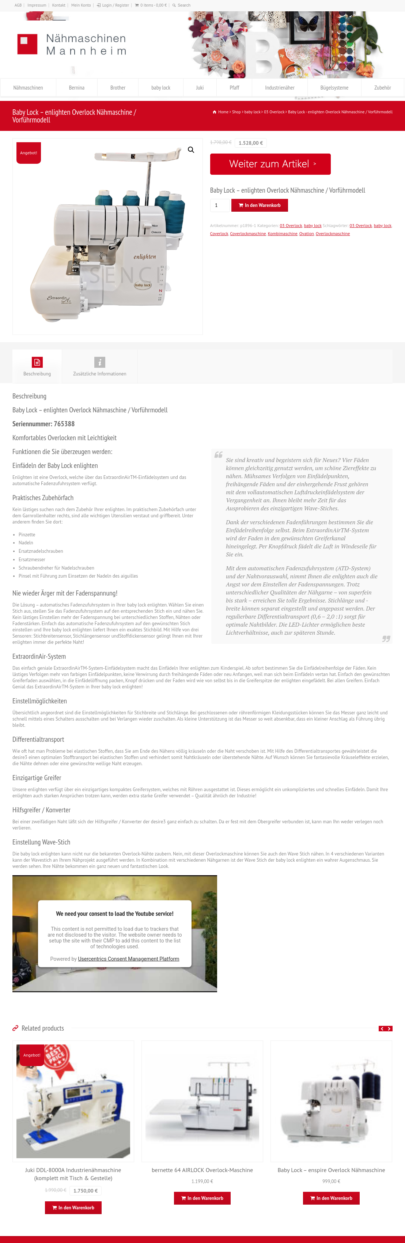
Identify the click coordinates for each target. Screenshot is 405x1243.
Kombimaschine (283, 233)
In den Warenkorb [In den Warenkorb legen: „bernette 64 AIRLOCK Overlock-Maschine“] (205, 1198)
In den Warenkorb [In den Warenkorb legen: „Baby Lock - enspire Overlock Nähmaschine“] (334, 1198)
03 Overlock (291, 225)
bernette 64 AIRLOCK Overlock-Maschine (202, 1170)
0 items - (153, 5)
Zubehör (382, 87)
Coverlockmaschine (248, 233)
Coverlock (219, 233)
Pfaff (234, 87)
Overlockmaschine (333, 233)
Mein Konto (81, 5)
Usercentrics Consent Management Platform (128, 959)
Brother (117, 87)
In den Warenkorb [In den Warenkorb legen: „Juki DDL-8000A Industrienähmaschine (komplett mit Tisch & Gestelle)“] (76, 1208)
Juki (200, 87)
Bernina (76, 87)
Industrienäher (279, 87)
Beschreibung (37, 367)
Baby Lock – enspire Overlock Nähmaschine (331, 1170)
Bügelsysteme (334, 87)
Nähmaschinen (28, 87)
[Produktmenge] (219, 205)
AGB (18, 5)
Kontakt (58, 5)
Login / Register (115, 5)
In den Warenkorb (263, 205)
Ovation (306, 233)
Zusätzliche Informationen (99, 367)
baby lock (160, 87)
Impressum (36, 5)
